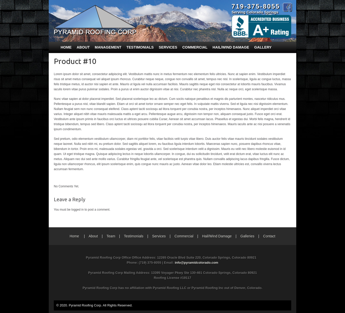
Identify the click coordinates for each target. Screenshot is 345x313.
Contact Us (69, 58)
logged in (77, 209)
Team (111, 236)
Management (108, 47)
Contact (269, 236)
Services (168, 47)
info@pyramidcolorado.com (196, 262)
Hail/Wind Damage (231, 47)
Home (66, 47)
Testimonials (140, 47)
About (83, 47)
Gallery (263, 47)
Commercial (195, 47)
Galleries (247, 236)
